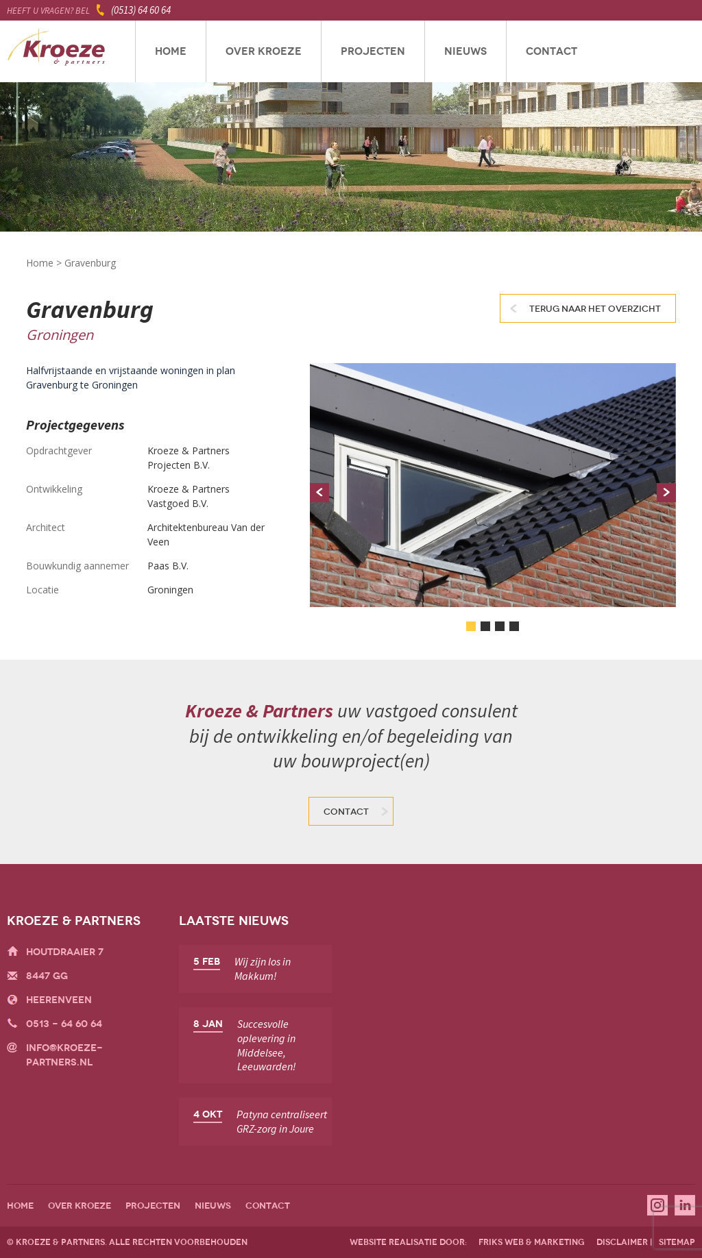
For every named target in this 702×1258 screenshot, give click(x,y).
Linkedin (685, 1205)
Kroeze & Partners (56, 51)
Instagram (657, 1205)
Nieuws (465, 51)
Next (666, 492)
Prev (319, 492)
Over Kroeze (264, 51)
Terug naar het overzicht (595, 309)
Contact (551, 51)
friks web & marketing (532, 1242)
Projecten (373, 51)
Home (170, 51)
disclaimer (622, 1242)
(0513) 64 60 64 (141, 9)
